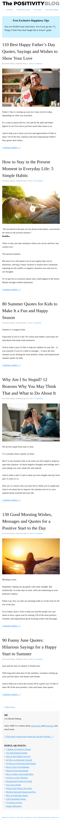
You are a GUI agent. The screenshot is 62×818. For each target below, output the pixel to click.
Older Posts (10, 707)
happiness (49, 726)
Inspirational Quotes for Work (19, 781)
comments (38, 64)
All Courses (38, 10)
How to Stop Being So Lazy (18, 756)
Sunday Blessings (14, 806)
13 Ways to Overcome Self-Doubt (21, 763)
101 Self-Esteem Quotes (16, 753)
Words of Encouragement (17, 770)
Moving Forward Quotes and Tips (21, 792)
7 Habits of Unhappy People (18, 749)
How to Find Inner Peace (17, 795)
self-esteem (36, 726)
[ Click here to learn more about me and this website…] (28, 736)
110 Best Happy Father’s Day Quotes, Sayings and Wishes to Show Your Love (30, 51)
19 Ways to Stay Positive (17, 777)
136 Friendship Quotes (16, 799)
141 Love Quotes (13, 784)
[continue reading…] (11, 147)
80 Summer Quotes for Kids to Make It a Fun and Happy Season (29, 310)
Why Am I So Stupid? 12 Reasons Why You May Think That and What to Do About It (29, 386)
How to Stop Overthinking (17, 767)
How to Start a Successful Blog (20, 774)
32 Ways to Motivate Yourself (19, 760)
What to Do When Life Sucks (19, 788)
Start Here (9, 10)
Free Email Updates (52, 10)
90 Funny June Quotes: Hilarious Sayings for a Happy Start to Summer (29, 647)
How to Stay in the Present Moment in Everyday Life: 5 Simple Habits (27, 168)
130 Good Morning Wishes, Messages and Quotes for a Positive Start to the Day (27, 521)
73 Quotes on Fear (14, 802)
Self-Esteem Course (23, 10)
